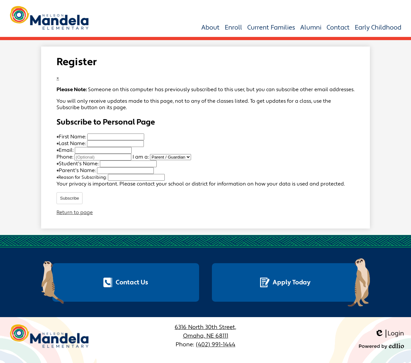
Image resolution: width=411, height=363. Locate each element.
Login (389, 334)
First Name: (72, 137)
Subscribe (69, 198)
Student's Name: (78, 163)
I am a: (141, 157)
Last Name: (72, 143)
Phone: (65, 157)
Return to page (75, 212)
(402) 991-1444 (215, 344)
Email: (66, 150)
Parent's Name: (77, 170)
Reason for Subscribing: (82, 177)
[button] (210, 27)
